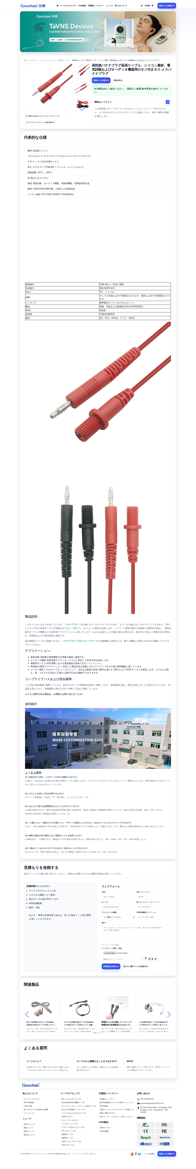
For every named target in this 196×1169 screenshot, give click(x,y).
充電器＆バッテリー (107, 1099)
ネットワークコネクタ (70, 1120)
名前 (104, 892)
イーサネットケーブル (70, 1124)
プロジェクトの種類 (109, 912)
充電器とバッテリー (96, 5)
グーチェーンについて (32, 1099)
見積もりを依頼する (167, 5)
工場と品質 (28, 1106)
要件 (104, 923)
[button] (95, 49)
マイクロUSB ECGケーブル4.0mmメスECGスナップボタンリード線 (78, 1023)
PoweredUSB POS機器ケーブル (73, 1102)
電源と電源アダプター (108, 1113)
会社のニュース (29, 1124)
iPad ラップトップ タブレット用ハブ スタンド (117, 1116)
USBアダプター (67, 1116)
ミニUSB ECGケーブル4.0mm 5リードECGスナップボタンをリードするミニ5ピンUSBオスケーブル (154, 1023)
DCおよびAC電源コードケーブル (73, 1109)
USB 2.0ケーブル (68, 1145)
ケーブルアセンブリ (68, 5)
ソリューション (29, 1113)
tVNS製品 (82, 5)
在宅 (25, 60)
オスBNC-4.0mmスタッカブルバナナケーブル (42, 116)
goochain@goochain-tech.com (151, 1103)
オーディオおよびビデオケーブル (74, 1113)
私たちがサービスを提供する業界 (36, 1109)
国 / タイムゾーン (148, 902)
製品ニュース (28, 1127)
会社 (143, 892)
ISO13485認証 (29, 1102)
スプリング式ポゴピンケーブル (73, 1127)
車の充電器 (104, 1106)
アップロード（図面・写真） (112, 948)
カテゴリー (34, 60)
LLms (85, 1154)
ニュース (109, 5)
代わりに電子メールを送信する (135, 966)
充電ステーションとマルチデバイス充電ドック (117, 1109)
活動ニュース (28, 1131)
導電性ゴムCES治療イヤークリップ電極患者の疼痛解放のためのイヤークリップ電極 (116, 1023)
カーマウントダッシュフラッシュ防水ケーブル (79, 1106)
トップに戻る (149, 1154)
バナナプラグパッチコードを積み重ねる (40, 122)
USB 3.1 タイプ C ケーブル (71, 1141)
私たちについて (121, 5)
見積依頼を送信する (111, 966)
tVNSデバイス (105, 1127)
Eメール (105, 902)
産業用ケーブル (67, 1134)
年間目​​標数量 (146, 912)
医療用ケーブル (63, 60)
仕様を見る (117, 80)
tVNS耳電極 (104, 1131)
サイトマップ (78, 1154)
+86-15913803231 (147, 1099)
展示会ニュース (29, 1135)
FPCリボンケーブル (69, 1131)
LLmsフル (92, 1154)
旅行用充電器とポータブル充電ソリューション (117, 1102)
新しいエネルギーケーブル (71, 1099)
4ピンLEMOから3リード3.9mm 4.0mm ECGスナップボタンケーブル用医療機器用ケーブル (41, 1023)
